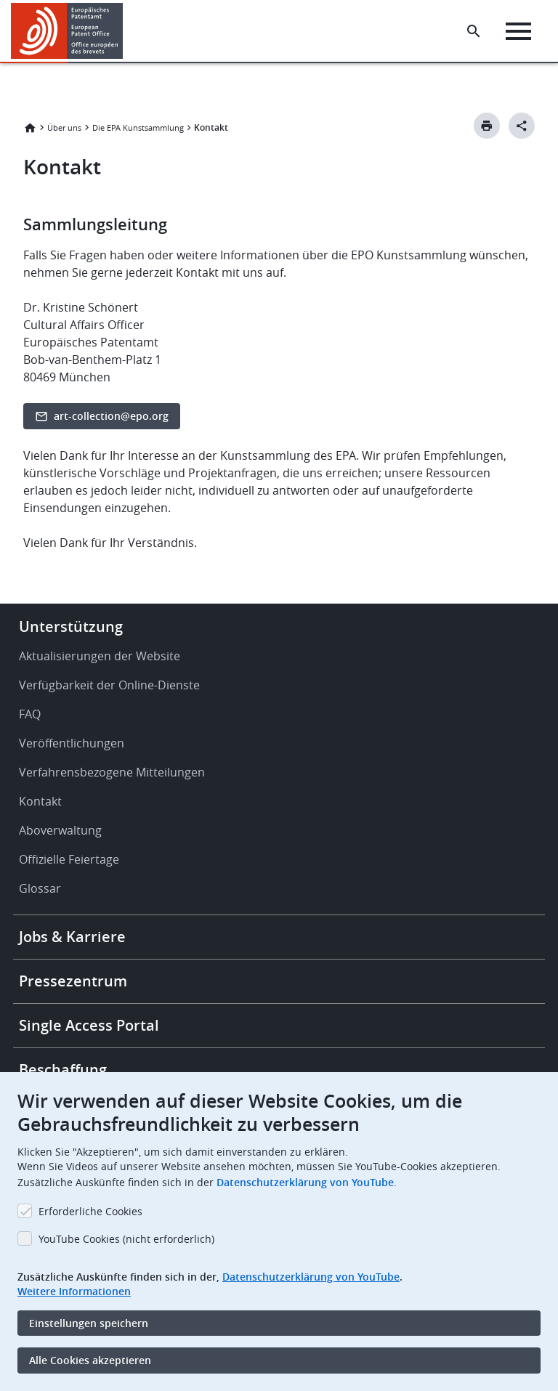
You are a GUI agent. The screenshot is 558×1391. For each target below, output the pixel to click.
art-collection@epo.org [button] (111, 416)
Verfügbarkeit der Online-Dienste (109, 685)
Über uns (64, 127)
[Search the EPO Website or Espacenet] (474, 31)
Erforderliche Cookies (90, 1211)
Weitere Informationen (74, 1291)
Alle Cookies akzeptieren (90, 1360)
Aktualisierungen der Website (99, 656)
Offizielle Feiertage (69, 859)
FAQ (30, 714)
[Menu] (518, 31)
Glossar (40, 888)
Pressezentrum (73, 981)
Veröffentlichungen (71, 743)
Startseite (29, 128)
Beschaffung (63, 1069)
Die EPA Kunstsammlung (138, 127)
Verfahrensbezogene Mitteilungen (112, 772)
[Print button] (487, 126)
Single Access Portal (89, 1025)
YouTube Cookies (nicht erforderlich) (126, 1239)
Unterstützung (71, 626)
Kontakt (40, 801)
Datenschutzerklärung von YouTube (305, 1182)
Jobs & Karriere (72, 936)
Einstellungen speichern (88, 1323)
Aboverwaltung (60, 830)
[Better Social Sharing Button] (522, 126)
